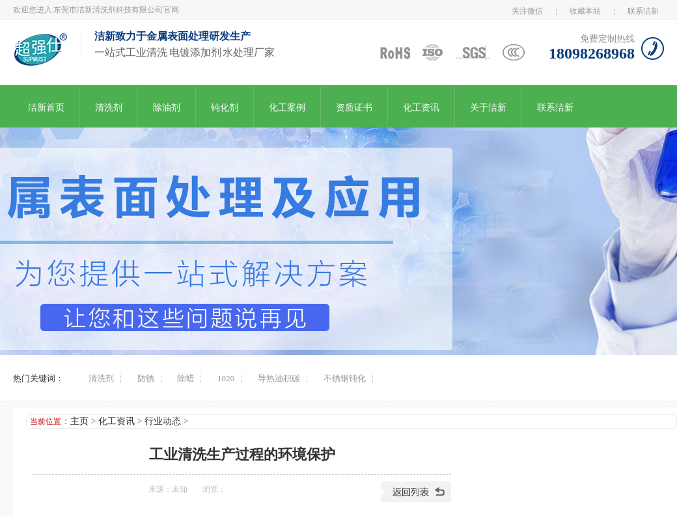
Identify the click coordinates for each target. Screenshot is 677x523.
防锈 (145, 378)
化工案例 (287, 108)
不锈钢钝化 (345, 378)
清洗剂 (108, 108)
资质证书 (354, 108)
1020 (225, 378)
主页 (79, 421)
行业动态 (163, 421)
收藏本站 (585, 11)
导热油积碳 (279, 378)
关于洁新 (488, 108)
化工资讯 (421, 108)
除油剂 (166, 108)
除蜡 (185, 378)
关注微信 (527, 11)
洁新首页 (46, 108)
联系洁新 (643, 11)
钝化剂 (224, 108)
